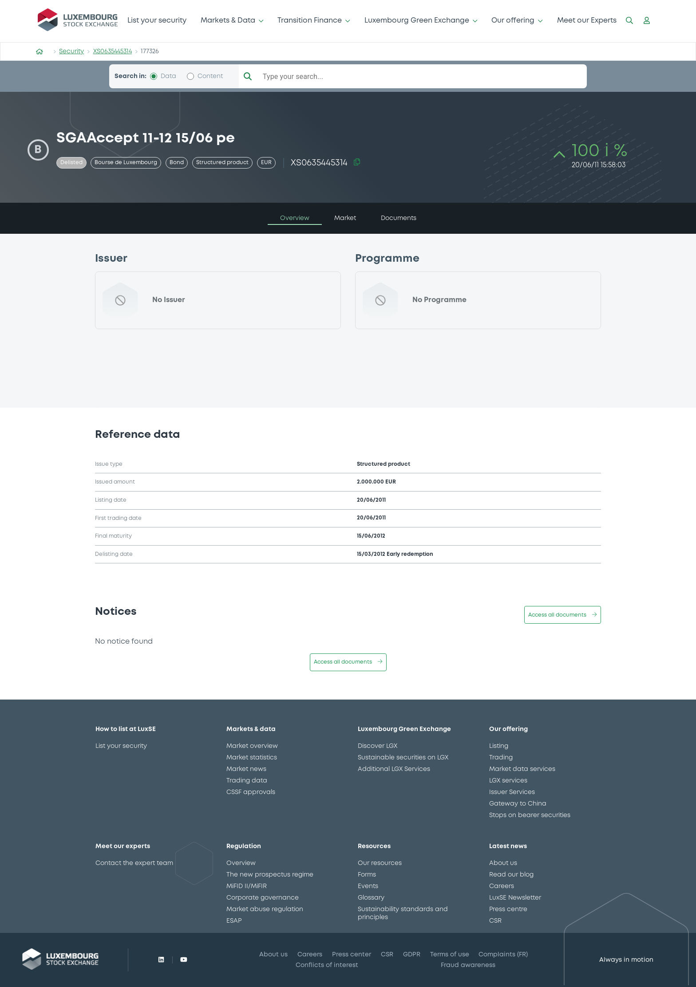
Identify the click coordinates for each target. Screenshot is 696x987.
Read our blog (511, 874)
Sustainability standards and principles (403, 913)
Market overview (252, 746)
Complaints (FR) (503, 954)
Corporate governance (262, 897)
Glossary (371, 897)
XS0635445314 (112, 51)
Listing (498, 746)
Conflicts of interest (327, 965)
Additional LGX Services (394, 769)
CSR (495, 921)
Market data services (522, 769)
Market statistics (251, 757)
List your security (156, 20)
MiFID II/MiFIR (246, 886)
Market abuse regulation (264, 909)
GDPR (411, 954)
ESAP (233, 921)
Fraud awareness (468, 965)
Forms (367, 874)
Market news (246, 769)
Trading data (246, 780)
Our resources (380, 863)
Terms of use (449, 954)
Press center (351, 954)
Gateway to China (517, 803)
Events (368, 886)
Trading (501, 757)
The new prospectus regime (269, 874)
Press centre (508, 909)
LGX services (508, 780)
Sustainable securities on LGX (403, 757)
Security (71, 51)
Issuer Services (512, 792)
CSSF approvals (250, 792)
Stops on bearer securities (529, 815)
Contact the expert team (134, 863)
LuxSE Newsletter (515, 897)
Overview (241, 863)
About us (503, 863)
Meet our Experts (587, 20)
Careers (501, 886)
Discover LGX (377, 746)
